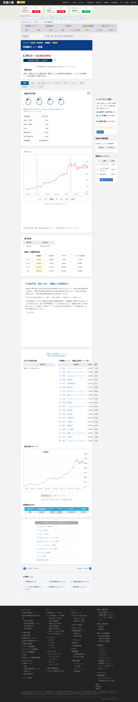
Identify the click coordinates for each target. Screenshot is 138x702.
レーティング (32, 18)
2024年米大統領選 (104, 636)
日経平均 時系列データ (30, 641)
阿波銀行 (70, 380)
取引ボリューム (103, 668)
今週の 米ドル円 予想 (55, 623)
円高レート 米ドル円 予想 (56, 631)
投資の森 (8, 2)
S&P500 (75, 643)
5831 (63, 441)
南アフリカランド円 (55, 654)
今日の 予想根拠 (53, 621)
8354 (63, 406)
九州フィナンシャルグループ (76, 372)
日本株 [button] (99, 2)
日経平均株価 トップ (29, 613)
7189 (63, 391)
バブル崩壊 (77, 666)
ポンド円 (51, 645)
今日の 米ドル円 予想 (55, 618)
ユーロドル (52, 648)
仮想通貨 (100, 645)
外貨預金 (101, 626)
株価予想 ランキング (56, 587)
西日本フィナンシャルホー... (76, 391)
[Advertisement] (56, 215)
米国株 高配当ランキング (81, 582)
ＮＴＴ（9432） (42, 556)
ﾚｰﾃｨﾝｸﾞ (49, 83)
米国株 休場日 (78, 636)
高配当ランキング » (106, 179)
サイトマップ (101, 672)
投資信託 (101, 629)
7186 (63, 399)
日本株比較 (43, 18)
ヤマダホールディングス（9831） (48, 549)
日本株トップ (30, 26)
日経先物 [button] (90, 2)
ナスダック (76, 640)
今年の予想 (26, 635)
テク (73, 83)
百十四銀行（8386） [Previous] (31, 568)
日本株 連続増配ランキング (32, 668)
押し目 (23, 2)
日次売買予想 (28, 628)
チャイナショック (79, 668)
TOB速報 (88, 26)
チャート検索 (124, 2)
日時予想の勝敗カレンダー (32, 623)
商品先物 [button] (114, 2)
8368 (63, 414)
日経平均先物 (27, 643)
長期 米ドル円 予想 (54, 628)
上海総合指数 (76, 645)
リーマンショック (79, 663)
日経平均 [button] (66, 2)
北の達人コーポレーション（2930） (48, 541)
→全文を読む (29, 312)
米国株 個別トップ (78, 631)
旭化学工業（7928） (43, 560)
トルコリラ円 (53, 659)
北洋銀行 (70, 437)
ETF (87, 30)
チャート (32, 87)
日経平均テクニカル (29, 638)
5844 (63, 395)
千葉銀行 (70, 421)
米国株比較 (52, 18)
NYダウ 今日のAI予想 (79, 615)
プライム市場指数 (28, 646)
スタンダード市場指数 (30, 649)
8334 (63, 402)
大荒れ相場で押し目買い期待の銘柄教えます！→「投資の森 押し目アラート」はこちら (51, 228)
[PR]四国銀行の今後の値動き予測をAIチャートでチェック (57, 67)
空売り (111, 30)
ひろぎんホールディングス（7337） (48, 538)
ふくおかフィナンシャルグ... (76, 406)
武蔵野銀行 (70, 418)
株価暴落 (75, 651)
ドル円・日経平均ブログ (55, 671)
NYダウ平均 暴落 (79, 656)
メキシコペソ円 (53, 664)
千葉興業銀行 (71, 383)
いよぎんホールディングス (75, 376)
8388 (63, 380)
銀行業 (33, 42)
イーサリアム (102, 653)
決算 (38, 30)
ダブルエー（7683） (43, 534)
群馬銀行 (70, 402)
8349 (63, 387)
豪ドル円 (51, 640)
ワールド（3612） (43, 530)
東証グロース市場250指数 (31, 657)
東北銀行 (70, 387)
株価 (24, 83)
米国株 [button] (106, 2)
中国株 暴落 (77, 671)
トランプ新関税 (79, 18)
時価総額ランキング (104, 661)
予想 (51, 30)
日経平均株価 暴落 (79, 654)
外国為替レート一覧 (54, 613)
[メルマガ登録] (18, 2)
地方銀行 (40, 42)
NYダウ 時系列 (77, 625)
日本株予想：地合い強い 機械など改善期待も (47, 284)
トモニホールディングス (75, 368)
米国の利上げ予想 (79, 621)
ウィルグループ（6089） (45, 526)
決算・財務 (41, 83)
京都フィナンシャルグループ (76, 395)
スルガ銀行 (70, 429)
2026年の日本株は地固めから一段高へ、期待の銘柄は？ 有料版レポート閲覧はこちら (53, 297)
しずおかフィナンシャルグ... (76, 441)
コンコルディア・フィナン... (76, 399)
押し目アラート (107, 26)
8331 (63, 421)
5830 (63, 376)
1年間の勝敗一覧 (29, 626)
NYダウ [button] (82, 2)
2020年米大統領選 (104, 638)
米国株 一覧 (77, 633)
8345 (63, 410)
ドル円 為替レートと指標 (56, 615)
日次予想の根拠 (28, 621)
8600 (63, 368)
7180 (63, 372)
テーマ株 (69, 18)
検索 (25, 666)
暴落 (63, 30)
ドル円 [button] (74, 2)
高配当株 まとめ (31, 582)
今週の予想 (26, 632)
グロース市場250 (80, 256)
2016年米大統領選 (104, 641)
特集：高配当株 (102, 609)
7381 (63, 433)
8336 (63, 418)
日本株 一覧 (27, 671)
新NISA (49, 26)
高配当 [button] (69, 26)
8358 (63, 429)
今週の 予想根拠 (53, 626)
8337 (63, 383)
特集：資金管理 (102, 624)
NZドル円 (51, 661)
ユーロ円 (51, 642)
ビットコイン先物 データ (106, 666)
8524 (63, 437)
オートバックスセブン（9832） (47, 545)
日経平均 (51, 256)
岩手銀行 (70, 410)
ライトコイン (102, 655)
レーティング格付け (75, 30)
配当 (26, 30)
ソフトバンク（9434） (44, 552)
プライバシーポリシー (105, 678)
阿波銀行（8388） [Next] (84, 568)
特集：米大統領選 (103, 633)
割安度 (39, 101)
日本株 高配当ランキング (58, 582)
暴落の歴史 (76, 661)
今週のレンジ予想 (79, 618)
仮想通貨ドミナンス (104, 663)
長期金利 (61, 18)
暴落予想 (133, 2)
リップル (101, 650)
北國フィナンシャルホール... (76, 433)
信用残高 (24, 87)
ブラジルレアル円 (54, 656)
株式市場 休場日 (28, 674)
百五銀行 (70, 414)
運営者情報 (101, 675)
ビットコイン (102, 648)
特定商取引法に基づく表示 (106, 680)
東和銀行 (70, 425)
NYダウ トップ (77, 613)
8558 (63, 425)
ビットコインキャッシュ (105, 658)
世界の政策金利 (52, 668)
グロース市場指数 (28, 652)
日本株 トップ (27, 663)
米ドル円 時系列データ (55, 633)
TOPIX (64, 256)
